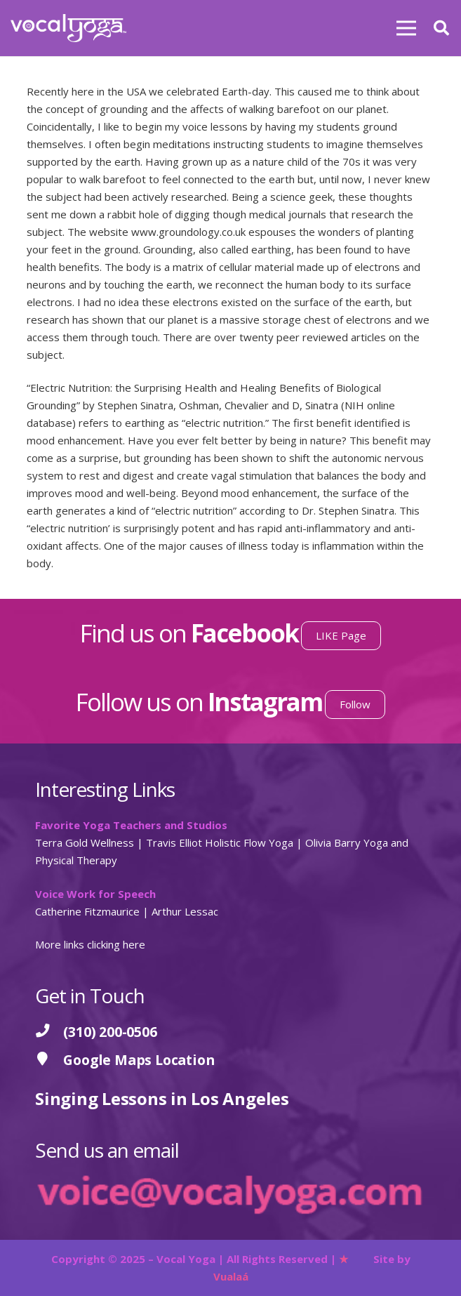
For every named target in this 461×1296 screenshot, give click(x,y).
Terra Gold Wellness (84, 842)
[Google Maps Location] (49, 1060)
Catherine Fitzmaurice (87, 911)
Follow (355, 704)
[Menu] (406, 28)
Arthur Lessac (185, 911)
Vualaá (230, 1276)
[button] (441, 28)
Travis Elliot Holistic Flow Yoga (219, 842)
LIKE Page (341, 635)
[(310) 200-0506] (49, 1031)
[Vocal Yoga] (68, 28)
